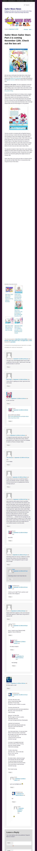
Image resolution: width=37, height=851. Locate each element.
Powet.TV (5, 0)
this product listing (9, 90)
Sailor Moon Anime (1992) (21, 339)
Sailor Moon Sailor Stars (14, 340)
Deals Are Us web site (16, 78)
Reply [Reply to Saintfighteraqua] (10, 596)
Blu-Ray (6, 340)
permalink (13, 342)
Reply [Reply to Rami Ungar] (8, 386)
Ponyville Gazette (20, 0)
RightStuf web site (10, 79)
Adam (30, 340)
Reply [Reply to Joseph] (8, 688)
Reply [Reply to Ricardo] (8, 403)
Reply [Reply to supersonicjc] (8, 526)
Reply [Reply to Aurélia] (12, 787)
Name (10, 843)
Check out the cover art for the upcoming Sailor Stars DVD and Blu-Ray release (18, 297)
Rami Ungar (9, 379)
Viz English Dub (24, 340)
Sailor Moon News (29, 0)
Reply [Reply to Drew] (8, 445)
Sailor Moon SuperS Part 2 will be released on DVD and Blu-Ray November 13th (18, 313)
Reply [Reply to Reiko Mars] (8, 564)
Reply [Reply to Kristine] (8, 619)
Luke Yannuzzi (9, 457)
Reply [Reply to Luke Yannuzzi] (8, 464)
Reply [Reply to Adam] (10, 579)
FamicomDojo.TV (11, 0)
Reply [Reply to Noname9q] (8, 487)
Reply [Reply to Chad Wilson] (8, 367)
